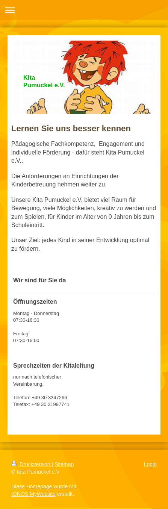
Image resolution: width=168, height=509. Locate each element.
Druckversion (31, 464)
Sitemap (64, 464)
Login (150, 464)
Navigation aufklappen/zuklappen (84, 10)
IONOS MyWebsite (33, 494)
